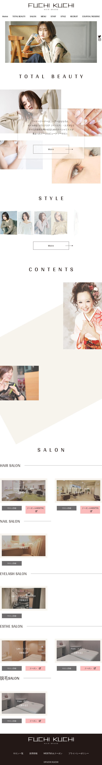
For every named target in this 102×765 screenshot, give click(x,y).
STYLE (63, 16)
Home (5, 16)
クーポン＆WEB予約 (35, 529)
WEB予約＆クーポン (53, 753)
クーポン (35, 686)
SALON (33, 16)
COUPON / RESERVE (91, 16)
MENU (43, 16)
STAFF (53, 16)
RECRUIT (74, 16)
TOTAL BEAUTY (19, 16)
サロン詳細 (11, 528)
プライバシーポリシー (78, 753)
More (51, 149)
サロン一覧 (18, 753)
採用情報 (33, 753)
